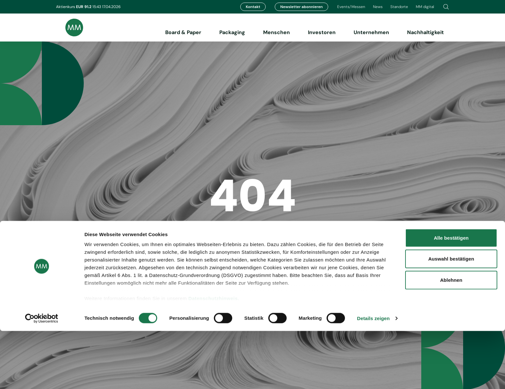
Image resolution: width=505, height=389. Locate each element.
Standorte (399, 6)
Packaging (232, 32)
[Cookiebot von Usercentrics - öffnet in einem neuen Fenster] (42, 376)
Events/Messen (351, 6)
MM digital (425, 6)
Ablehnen (451, 338)
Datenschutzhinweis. (213, 356)
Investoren (322, 32)
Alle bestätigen (451, 296)
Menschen (276, 32)
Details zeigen (373, 376)
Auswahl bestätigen (451, 317)
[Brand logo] (69, 27)
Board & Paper (183, 32)
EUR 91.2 (84, 6)
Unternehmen (371, 32)
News (378, 6)
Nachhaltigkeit (425, 32)
